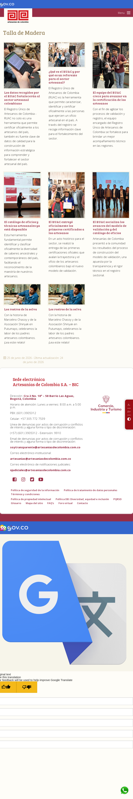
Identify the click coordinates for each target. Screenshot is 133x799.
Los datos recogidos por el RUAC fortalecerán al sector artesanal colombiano (22, 97)
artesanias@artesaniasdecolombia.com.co (40, 458)
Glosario (16, 503)
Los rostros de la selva (20, 309)
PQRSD (117, 499)
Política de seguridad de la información (35, 490)
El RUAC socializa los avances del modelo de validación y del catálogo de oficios (110, 227)
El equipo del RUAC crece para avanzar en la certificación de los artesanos (110, 97)
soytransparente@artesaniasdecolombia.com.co (45, 447)
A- (129, 405)
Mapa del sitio (34, 503)
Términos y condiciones (25, 494)
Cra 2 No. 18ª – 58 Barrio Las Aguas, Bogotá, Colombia (42, 397)
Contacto (82, 503)
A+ (129, 411)
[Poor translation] (26, 687)
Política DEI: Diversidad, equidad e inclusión (82, 499)
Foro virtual (65, 503)
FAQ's (50, 503)
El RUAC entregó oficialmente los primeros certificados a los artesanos (66, 227)
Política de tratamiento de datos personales (90, 490)
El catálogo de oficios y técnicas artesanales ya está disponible (22, 225)
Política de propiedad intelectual (31, 499)
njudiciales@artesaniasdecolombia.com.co (40, 470)
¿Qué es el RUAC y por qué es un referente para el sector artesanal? (64, 76)
